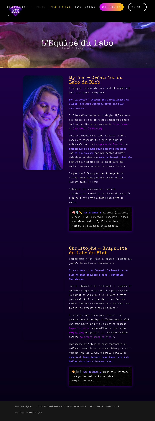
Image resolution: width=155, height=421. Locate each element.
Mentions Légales (23, 406)
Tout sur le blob (15, 7)
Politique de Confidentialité (104, 406)
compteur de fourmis (109, 144)
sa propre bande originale (97, 337)
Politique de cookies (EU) (28, 412)
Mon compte (137, 7)
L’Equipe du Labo (60, 7)
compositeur (76, 332)
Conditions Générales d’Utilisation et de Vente (61, 406)
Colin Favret (121, 124)
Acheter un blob (111, 7)
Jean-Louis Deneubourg (87, 128)
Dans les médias (85, 7)
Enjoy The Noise (79, 328)
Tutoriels (39, 7)
